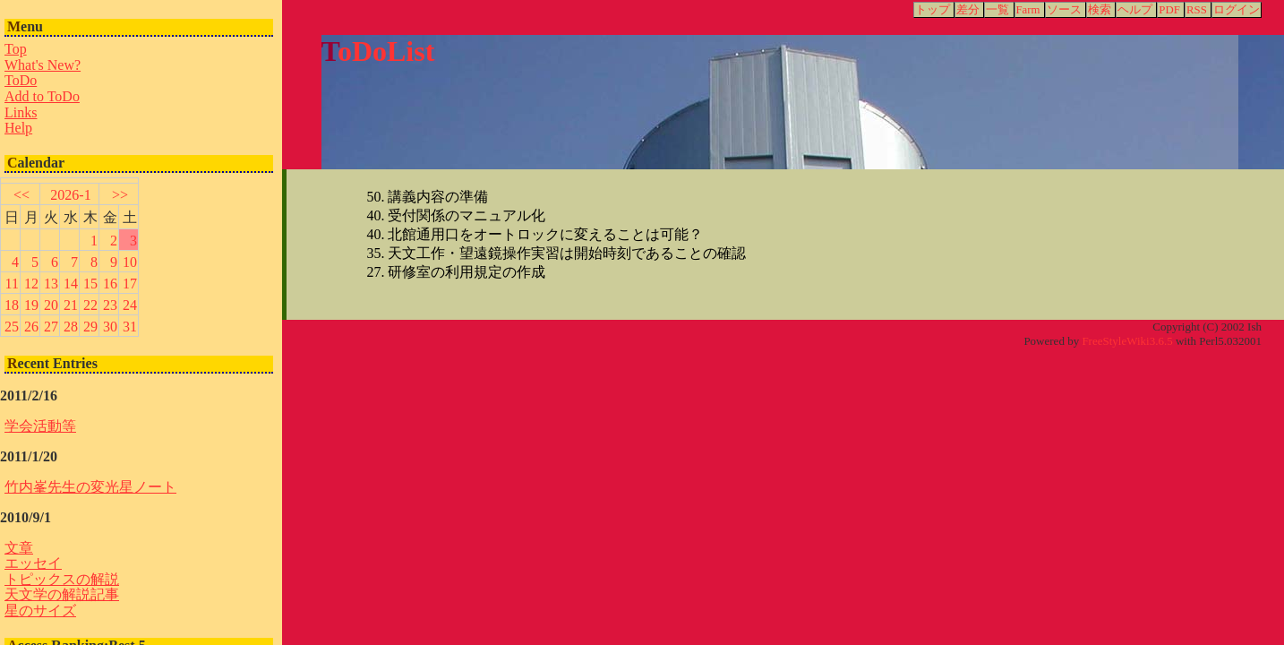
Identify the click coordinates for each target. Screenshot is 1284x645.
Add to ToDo (42, 96)
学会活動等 (40, 426)
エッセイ (33, 563)
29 (90, 326)
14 (71, 283)
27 (51, 326)
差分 (968, 10)
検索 (1099, 10)
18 (11, 305)
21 (71, 305)
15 (90, 283)
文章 (18, 547)
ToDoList (378, 51)
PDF (1169, 10)
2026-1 (70, 194)
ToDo (20, 80)
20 (51, 305)
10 (130, 262)
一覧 (997, 10)
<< (21, 194)
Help (18, 127)
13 (51, 283)
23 (110, 305)
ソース (1064, 10)
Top (15, 48)
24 (130, 305)
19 (31, 305)
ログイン (1236, 10)
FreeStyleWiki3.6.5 (1127, 341)
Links (20, 112)
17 (130, 283)
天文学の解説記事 (61, 594)
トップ (932, 10)
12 (31, 283)
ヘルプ (1134, 10)
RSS (1196, 10)
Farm (1028, 10)
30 (110, 326)
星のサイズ (40, 610)
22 (90, 305)
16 (110, 283)
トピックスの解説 (61, 579)
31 (130, 326)
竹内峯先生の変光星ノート (90, 486)
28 (71, 326)
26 (31, 326)
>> (120, 194)
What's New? (42, 65)
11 (12, 283)
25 (11, 326)
